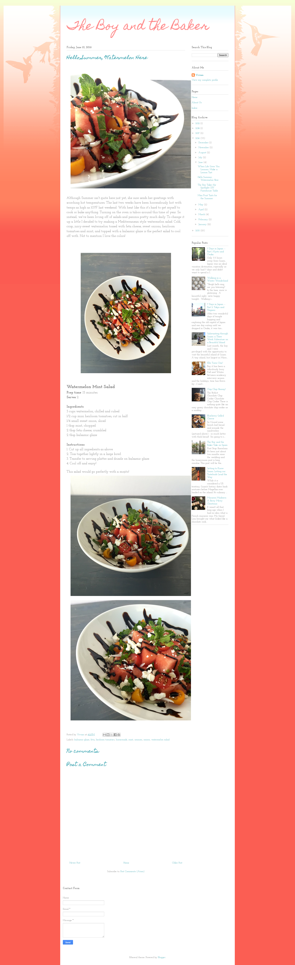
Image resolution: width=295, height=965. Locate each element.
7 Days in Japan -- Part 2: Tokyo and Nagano (216, 307)
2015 (198, 230)
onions (147, 739)
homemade (121, 739)
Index (194, 108)
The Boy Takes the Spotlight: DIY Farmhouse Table (208, 188)
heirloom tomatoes (105, 739)
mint (130, 739)
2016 (198, 138)
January (202, 224)
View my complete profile (205, 80)
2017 (197, 133)
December (203, 142)
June (201, 162)
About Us (197, 102)
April (201, 209)
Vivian (199, 75)
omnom (138, 739)
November (204, 147)
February (203, 219)
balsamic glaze (81, 739)
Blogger (161, 957)
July (200, 157)
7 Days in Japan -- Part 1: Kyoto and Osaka (216, 251)
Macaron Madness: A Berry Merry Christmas (217, 501)
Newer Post (74, 863)
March (202, 214)
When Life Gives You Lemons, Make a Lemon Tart (209, 169)
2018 (197, 128)
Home (126, 863)
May (201, 204)
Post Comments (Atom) (132, 871)
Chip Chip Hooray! (216, 389)
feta (93, 739)
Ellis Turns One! (215, 363)
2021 (197, 123)
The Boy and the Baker (138, 27)
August (202, 152)
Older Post (177, 863)
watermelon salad (160, 739)
